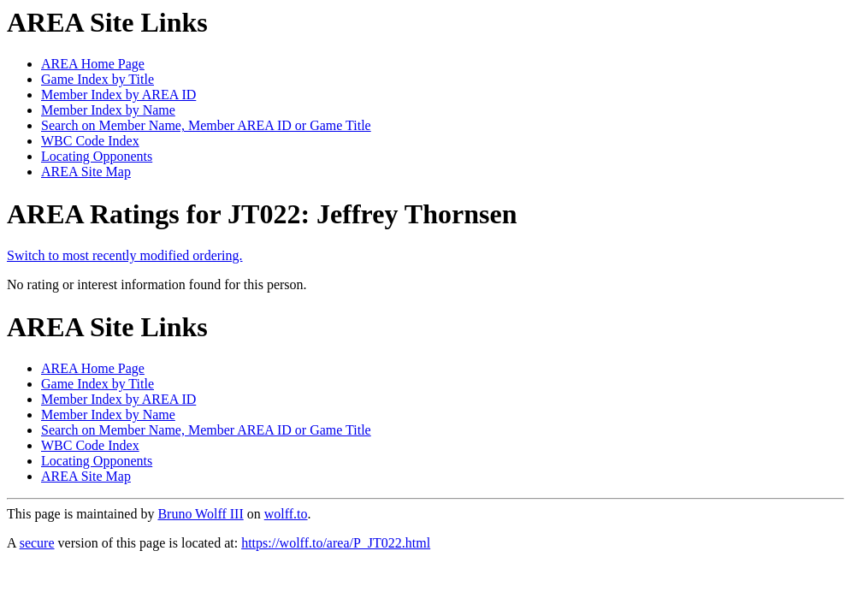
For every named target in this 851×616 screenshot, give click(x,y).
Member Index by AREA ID (118, 94)
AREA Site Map (86, 171)
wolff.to (286, 513)
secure (37, 543)
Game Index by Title (97, 79)
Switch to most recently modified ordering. (125, 255)
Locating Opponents (96, 156)
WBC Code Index (90, 140)
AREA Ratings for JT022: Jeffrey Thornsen (262, 213)
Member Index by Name (108, 110)
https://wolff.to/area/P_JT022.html (335, 543)
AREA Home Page (93, 63)
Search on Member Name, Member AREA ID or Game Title (206, 125)
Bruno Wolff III (200, 513)
